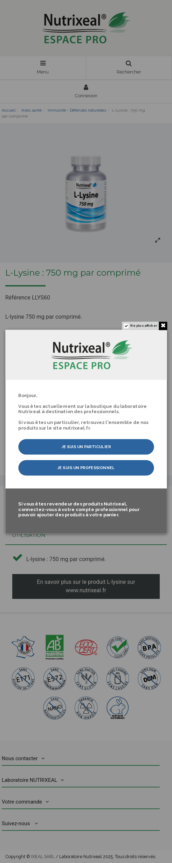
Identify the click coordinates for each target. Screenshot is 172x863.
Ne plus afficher (143, 325)
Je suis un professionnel (86, 467)
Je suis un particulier (85, 446)
